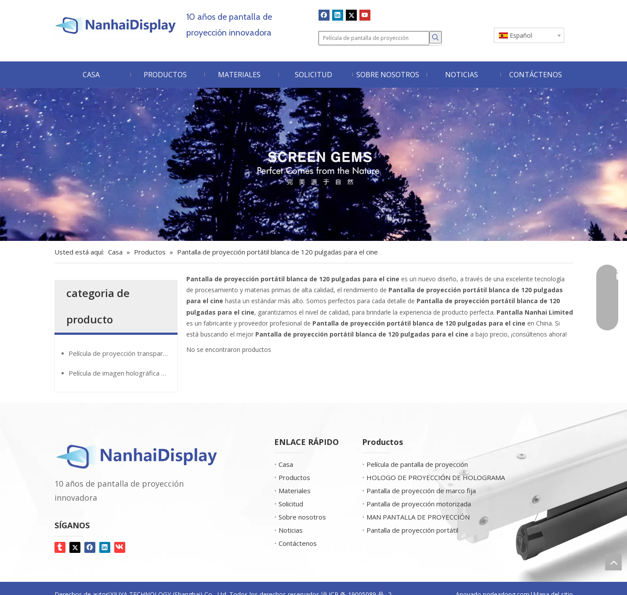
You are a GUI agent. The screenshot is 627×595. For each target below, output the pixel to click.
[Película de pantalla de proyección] (374, 38)
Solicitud (291, 503)
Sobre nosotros (302, 517)
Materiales (295, 490)
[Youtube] (364, 15)
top (613, 562)
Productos (294, 477)
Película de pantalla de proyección (417, 464)
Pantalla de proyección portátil (412, 530)
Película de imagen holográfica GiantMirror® (123, 373)
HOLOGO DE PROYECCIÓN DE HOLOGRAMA (435, 477)
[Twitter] (351, 15)
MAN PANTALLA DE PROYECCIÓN (418, 517)
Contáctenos (298, 543)
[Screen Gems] (313, 164)
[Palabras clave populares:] (435, 37)
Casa (286, 464)
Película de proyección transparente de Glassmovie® (123, 353)
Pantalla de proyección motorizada (418, 503)
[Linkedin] (337, 15)
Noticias (291, 530)
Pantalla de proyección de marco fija (421, 490)
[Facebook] (324, 15)
